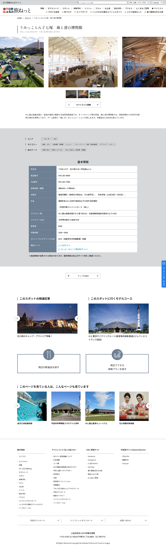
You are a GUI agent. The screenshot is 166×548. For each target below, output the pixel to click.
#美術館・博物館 (58, 144)
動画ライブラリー (59, 495)
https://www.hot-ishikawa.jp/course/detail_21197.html (119, 322)
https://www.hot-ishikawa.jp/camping (47, 321)
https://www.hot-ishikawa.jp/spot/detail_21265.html (100, 408)
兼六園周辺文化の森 (155, 12)
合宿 (55, 478)
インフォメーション (25, 508)
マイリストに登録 (83, 104)
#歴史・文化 (46, 144)
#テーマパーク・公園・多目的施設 (86, 144)
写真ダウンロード (59, 492)
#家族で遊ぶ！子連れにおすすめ (52, 150)
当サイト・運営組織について (62, 456)
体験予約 (77, 8)
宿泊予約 (117, 8)
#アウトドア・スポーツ (107, 144)
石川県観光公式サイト (16, 10)
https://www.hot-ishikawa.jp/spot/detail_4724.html (66, 408)
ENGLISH (125, 456)
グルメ (98, 8)
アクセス (128, 8)
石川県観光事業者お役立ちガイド (65, 467)
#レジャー (69, 144)
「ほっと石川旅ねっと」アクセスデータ (66, 488)
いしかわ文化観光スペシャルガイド (107, 12)
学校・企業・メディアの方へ (62, 470)
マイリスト (158, 8)
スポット (66, 8)
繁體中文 (125, 460)
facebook (91, 456)
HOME (19, 18)
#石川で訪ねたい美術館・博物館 (75, 150)
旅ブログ (68, 12)
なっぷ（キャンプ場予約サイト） (75, 249)
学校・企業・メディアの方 (137, 2)
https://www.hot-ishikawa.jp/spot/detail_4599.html (134, 408)
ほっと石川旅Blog (25, 468)
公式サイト (65, 245)
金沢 (55, 139)
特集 (42, 8)
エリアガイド (82, 12)
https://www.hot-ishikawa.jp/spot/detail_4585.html (32, 408)
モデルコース (53, 8)
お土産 (107, 8)
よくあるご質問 (142, 8)
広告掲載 (56, 460)
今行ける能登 (53, 12)
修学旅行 (56, 474)
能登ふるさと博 (93, 474)
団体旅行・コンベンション (62, 481)
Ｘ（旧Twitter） (93, 463)
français (125, 463)
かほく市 (46, 139)
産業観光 (56, 485)
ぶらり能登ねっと (134, 12)
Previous (20, 62)
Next (145, 62)
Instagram (92, 460)
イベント (88, 8)
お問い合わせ (125, 520)
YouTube (91, 467)
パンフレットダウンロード (27, 501)
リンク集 (56, 463)
